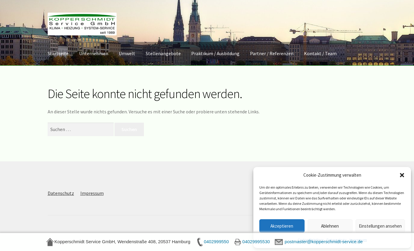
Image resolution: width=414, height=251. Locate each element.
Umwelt (127, 53)
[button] (402, 175)
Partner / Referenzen (271, 53)
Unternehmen (93, 53)
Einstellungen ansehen (380, 226)
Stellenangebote (163, 53)
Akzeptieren (281, 226)
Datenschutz (61, 193)
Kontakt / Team (320, 53)
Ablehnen (330, 226)
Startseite (58, 53)
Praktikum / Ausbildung (215, 53)
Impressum (92, 193)
